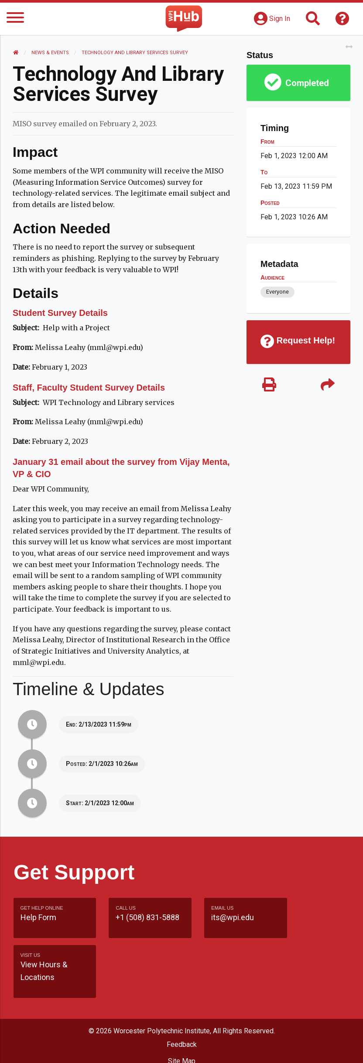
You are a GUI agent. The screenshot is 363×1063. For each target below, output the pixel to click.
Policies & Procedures (181, 1047)
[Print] (269, 385)
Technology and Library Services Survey (135, 52)
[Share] (327, 385)
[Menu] (15, 19)
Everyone (277, 291)
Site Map (181, 1014)
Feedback (182, 997)
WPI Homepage (182, 1030)
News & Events (50, 52)
